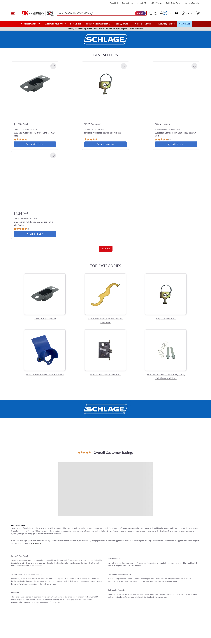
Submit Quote (127, 3)
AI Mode (140, 13)
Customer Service (143, 24)
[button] (12, 13)
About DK (114, 3)
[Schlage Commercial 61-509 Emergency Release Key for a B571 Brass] (105, 84)
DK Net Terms (155, 3)
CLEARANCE (184, 23)
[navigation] (144, 24)
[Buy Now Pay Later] (192, 3)
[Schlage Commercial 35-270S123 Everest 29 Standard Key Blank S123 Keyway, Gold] (176, 84)
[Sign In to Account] (189, 13)
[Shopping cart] (198, 13)
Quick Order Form (173, 3)
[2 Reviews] (21, 139)
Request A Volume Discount (97, 23)
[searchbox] (101, 13)
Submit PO (142, 3)
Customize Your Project (55, 23)
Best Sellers (75, 23)
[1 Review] (92, 139)
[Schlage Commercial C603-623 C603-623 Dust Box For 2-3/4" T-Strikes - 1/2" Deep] (35, 84)
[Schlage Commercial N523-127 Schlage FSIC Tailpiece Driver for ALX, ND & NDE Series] (35, 173)
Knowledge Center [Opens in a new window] (166, 23)
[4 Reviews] (162, 139)
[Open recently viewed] (176, 13)
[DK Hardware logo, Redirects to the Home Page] (35, 13)
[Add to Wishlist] (53, 66)
